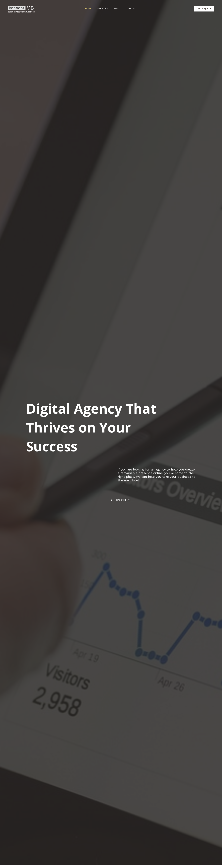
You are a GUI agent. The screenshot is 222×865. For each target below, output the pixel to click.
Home (86, 8)
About (118, 8)
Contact (134, 8)
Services (102, 8)
